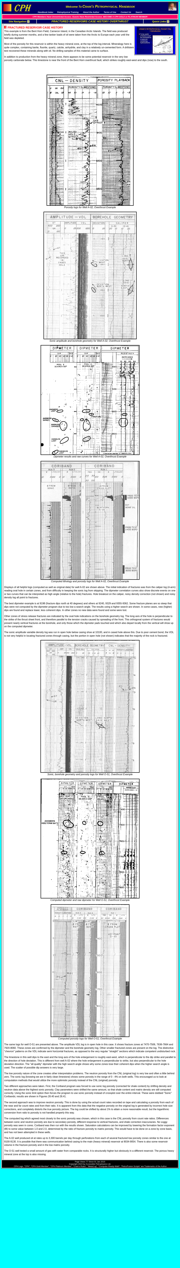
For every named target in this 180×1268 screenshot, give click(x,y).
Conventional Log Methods (160, 43)
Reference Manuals (15, 61)
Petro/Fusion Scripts (15, 66)
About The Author (14, 47)
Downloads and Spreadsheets (20, 33)
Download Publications (17, 35)
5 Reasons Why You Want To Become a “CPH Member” (19, 43)
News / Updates (13, 40)
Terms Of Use (12, 25)
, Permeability (169, 38)
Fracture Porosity (155, 38)
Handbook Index (13, 30)
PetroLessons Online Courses (20, 68)
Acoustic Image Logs (157, 50)
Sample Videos (13, 58)
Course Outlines (13, 63)
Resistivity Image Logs (158, 48)
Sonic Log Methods (156, 45)
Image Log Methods (156, 53)
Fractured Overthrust (157, 28)
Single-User (11, 79)
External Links (12, 71)
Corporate (10, 82)
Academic (10, 84)
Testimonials (12, 37)
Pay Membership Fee (16, 28)
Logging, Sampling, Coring (159, 41)
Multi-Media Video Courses (18, 56)
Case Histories (154, 55)
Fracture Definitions (156, 36)
